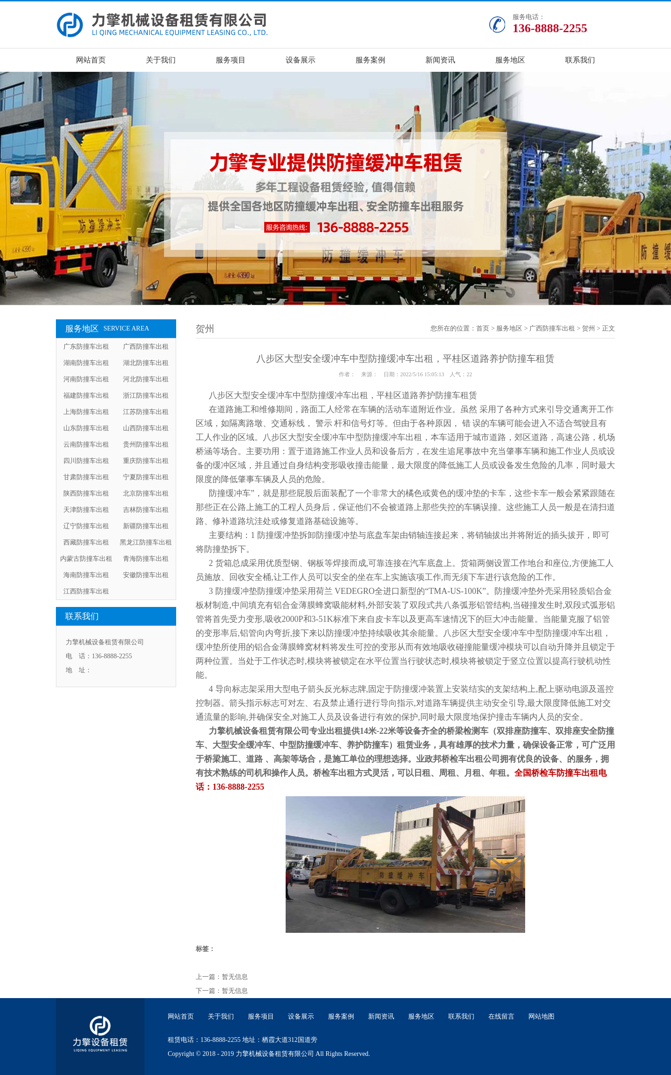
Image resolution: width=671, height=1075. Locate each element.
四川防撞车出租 (86, 460)
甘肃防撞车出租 (86, 477)
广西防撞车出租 (146, 346)
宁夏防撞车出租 (146, 477)
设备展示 (300, 60)
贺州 (588, 328)
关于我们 (161, 60)
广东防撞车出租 (86, 346)
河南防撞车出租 (86, 379)
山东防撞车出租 (86, 428)
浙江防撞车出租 (146, 395)
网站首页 (91, 60)
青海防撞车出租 (146, 558)
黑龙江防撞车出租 (146, 542)
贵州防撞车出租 (146, 444)
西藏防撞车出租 (86, 542)
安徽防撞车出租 (146, 575)
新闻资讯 (440, 60)
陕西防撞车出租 (86, 493)
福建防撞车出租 (86, 395)
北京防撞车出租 (146, 493)
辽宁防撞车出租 (86, 526)
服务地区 (510, 60)
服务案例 (370, 60)
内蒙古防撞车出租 (86, 558)
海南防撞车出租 (86, 575)
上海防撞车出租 (86, 411)
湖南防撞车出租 (86, 362)
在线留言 (501, 1016)
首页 (482, 328)
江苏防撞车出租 (146, 411)
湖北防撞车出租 (146, 362)
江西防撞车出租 (86, 591)
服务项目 (231, 60)
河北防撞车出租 (146, 379)
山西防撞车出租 (146, 428)
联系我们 (580, 60)
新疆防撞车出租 (146, 526)
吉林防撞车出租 (146, 509)
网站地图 (541, 1016)
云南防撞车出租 (86, 444)
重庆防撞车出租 (146, 460)
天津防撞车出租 (86, 509)
